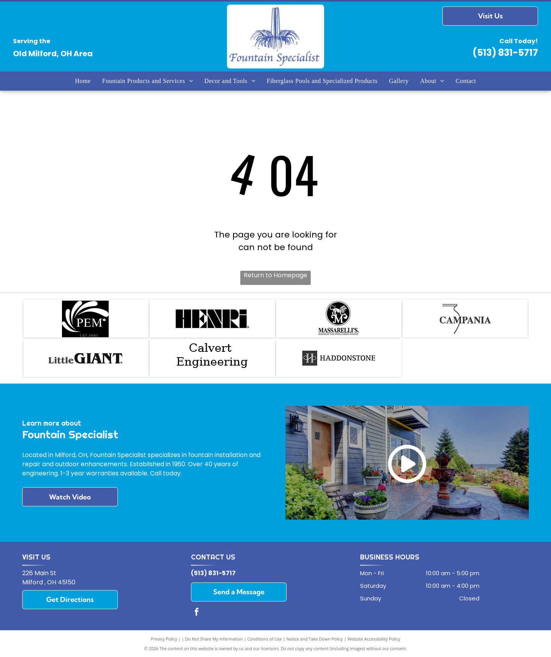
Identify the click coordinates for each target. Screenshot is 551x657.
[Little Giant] (85, 358)
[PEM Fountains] (85, 318)
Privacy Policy (164, 639)
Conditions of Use (264, 639)
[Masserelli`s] (338, 318)
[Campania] (465, 318)
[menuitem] (82, 80)
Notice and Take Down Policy (315, 639)
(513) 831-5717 (505, 52)
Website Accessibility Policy (373, 639)
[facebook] (196, 613)
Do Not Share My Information (214, 639)
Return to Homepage (275, 275)
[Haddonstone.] (338, 358)
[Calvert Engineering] (212, 358)
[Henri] (212, 318)
